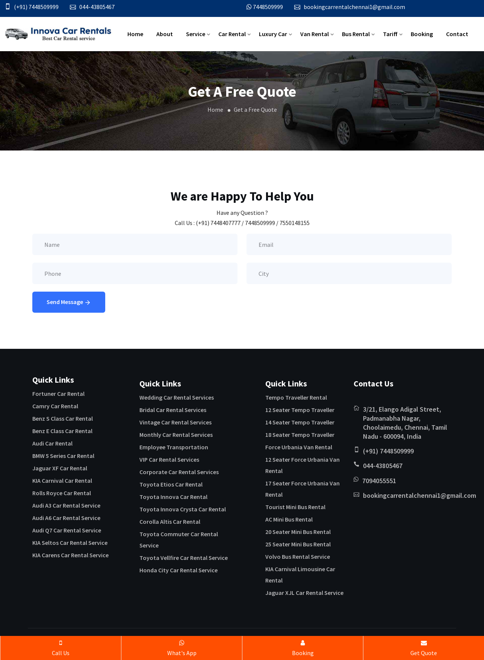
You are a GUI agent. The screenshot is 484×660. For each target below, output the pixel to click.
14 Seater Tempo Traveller (299, 422)
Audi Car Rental (52, 443)
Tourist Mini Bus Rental (295, 507)
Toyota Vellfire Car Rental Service (183, 557)
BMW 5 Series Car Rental (63, 455)
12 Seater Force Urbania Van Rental (302, 465)
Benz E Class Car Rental (62, 431)
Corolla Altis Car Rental (169, 521)
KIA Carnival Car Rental (62, 480)
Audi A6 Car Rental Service (66, 518)
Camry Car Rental (55, 406)
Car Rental (232, 34)
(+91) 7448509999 (36, 7)
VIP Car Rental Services (169, 459)
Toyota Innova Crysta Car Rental (182, 509)
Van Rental (314, 34)
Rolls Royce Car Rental (61, 493)
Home (135, 34)
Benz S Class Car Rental (62, 418)
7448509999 (268, 7)
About (164, 34)
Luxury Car (273, 34)
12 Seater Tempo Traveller (299, 410)
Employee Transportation (173, 447)
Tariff (390, 34)
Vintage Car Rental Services (175, 422)
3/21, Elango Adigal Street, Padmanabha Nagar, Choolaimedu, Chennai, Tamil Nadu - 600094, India (405, 423)
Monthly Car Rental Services (176, 434)
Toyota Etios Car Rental (171, 484)
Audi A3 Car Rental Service (66, 505)
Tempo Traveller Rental (296, 397)
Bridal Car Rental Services (172, 410)
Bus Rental (356, 34)
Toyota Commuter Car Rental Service (178, 539)
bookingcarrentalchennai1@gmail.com (354, 7)
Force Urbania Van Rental (298, 447)
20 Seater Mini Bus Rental (298, 531)
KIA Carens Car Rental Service (70, 555)
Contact (457, 34)
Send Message (69, 302)
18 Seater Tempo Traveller (299, 434)
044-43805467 (97, 7)
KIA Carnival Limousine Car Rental (300, 574)
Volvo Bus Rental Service (297, 556)
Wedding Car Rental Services (176, 397)
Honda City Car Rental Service (178, 570)
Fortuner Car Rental (58, 393)
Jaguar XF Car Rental (59, 468)
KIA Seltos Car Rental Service (69, 542)
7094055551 (379, 480)
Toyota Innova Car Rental (173, 496)
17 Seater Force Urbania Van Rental (302, 488)
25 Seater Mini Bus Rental (298, 544)
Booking (422, 34)
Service (195, 34)
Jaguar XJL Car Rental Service (304, 592)
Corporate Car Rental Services (179, 472)
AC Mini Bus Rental (289, 519)
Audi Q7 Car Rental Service (66, 530)
